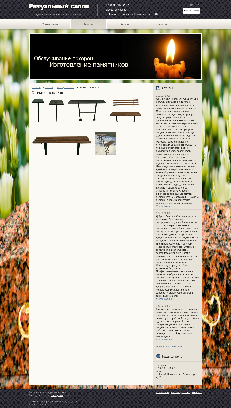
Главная (36, 87)
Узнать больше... (165, 206)
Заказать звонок (191, 11)
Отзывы (124, 24)
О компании (50, 24)
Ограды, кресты (65, 87)
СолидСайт (57, 395)
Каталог (49, 87)
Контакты (162, 24)
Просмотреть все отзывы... (170, 346)
